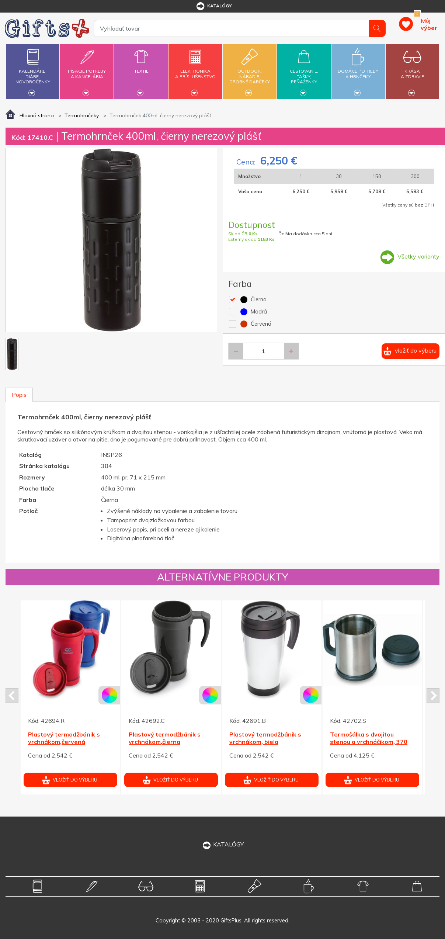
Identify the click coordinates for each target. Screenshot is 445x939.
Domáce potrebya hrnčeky (358, 69)
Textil (141, 67)
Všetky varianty (418, 256)
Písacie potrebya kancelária (86, 69)
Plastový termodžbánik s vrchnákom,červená (64, 738)
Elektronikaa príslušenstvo (195, 69)
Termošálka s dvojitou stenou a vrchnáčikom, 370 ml (368, 742)
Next (433, 695)
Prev (12, 695)
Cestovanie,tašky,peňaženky (304, 70)
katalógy (213, 6)
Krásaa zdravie (412, 69)
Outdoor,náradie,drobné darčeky (249, 70)
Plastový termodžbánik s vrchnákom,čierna (165, 738)
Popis (19, 394)
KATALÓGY (223, 844)
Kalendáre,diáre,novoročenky (32, 70)
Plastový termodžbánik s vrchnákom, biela (265, 738)
